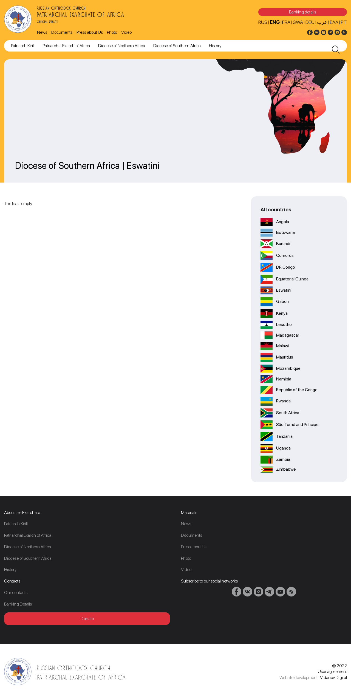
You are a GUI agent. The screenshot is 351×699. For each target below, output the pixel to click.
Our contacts (15, 592)
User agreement (332, 671)
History (215, 45)
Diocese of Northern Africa (121, 45)
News (42, 32)
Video (126, 32)
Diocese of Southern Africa (177, 45)
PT (344, 22)
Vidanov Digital (333, 677)
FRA (286, 22)
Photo (112, 32)
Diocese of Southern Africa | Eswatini (87, 165)
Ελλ (334, 22)
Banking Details (18, 604)
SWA (298, 22)
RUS (262, 22)
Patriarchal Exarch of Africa (66, 45)
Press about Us (90, 32)
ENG (275, 22)
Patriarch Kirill (23, 45)
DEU (310, 22)
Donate (87, 618)
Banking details (302, 12)
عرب (322, 22)
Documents (61, 32)
